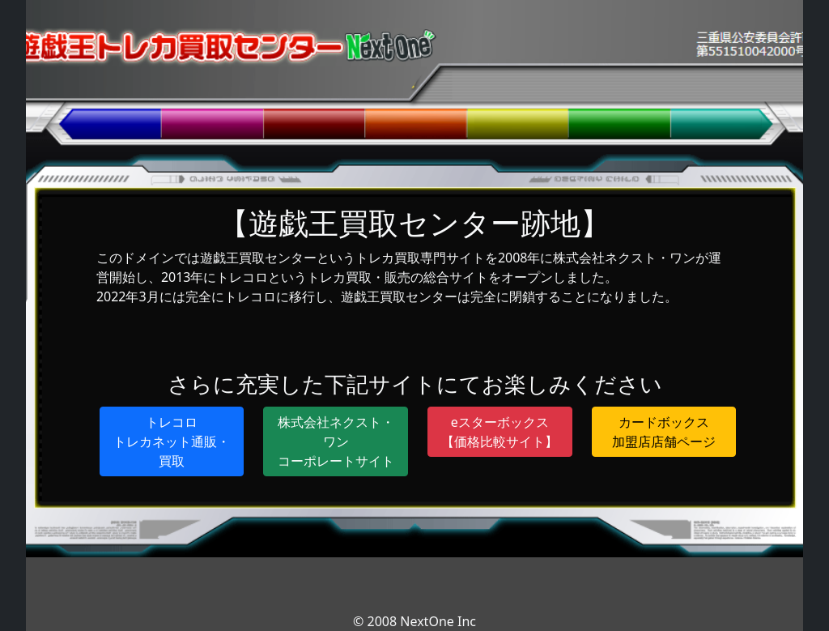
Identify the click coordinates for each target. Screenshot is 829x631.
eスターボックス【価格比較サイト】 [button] (499, 431)
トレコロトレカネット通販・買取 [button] (171, 441)
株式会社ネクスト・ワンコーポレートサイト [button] (336, 441)
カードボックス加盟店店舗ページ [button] (664, 431)
